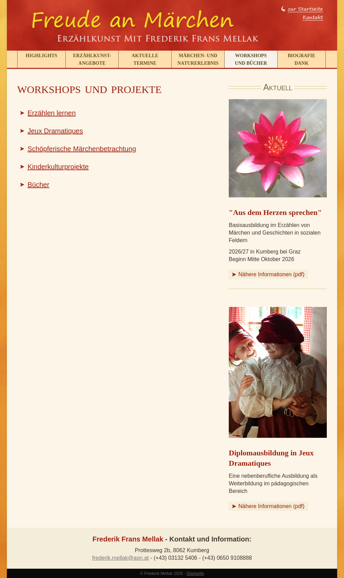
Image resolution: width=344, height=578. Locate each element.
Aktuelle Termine (145, 59)
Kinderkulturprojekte (58, 167)
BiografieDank (301, 59)
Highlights (41, 55)
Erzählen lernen (52, 113)
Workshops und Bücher (251, 59)
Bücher (38, 184)
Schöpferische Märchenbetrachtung (82, 149)
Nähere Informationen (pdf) (271, 274)
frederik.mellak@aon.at (120, 558)
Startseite (195, 573)
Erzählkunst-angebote (92, 59)
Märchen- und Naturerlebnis (198, 59)
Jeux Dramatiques (55, 131)
